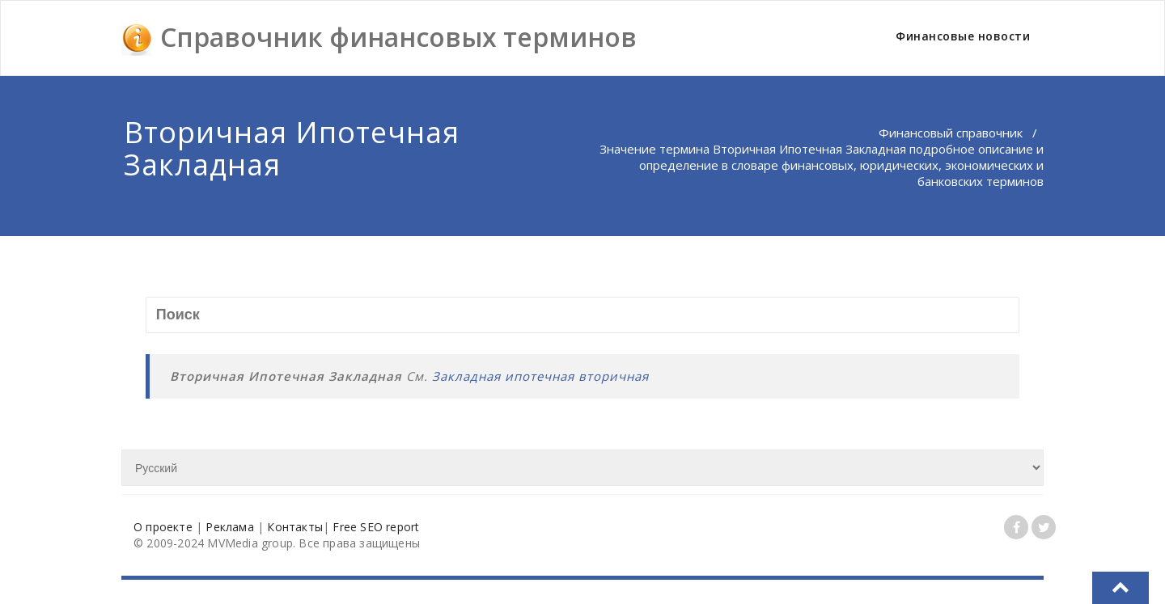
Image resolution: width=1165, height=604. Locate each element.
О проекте (163, 526)
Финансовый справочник (951, 133)
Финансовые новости (963, 36)
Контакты (295, 526)
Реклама (229, 526)
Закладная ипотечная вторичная (540, 376)
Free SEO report (376, 526)
